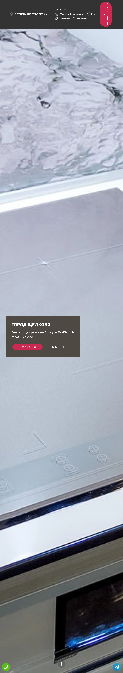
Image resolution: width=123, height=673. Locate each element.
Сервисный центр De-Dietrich (31, 14)
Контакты (79, 19)
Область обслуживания (69, 14)
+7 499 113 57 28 (105, 14)
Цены (91, 14)
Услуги (60, 9)
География (62, 19)
